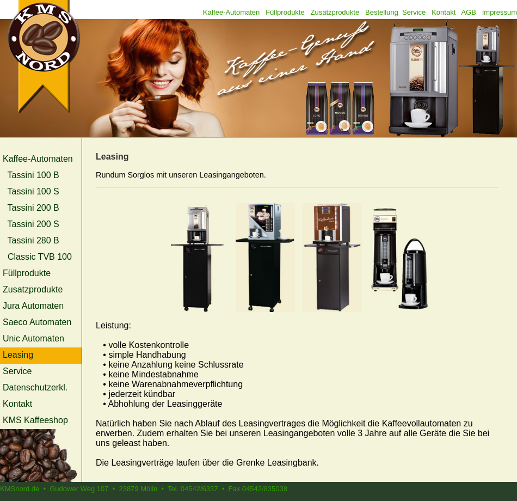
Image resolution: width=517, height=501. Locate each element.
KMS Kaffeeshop (35, 420)
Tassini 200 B (33, 207)
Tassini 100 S (33, 191)
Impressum (499, 12)
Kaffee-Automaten (231, 12)
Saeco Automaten (37, 322)
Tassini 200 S (33, 224)
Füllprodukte (285, 12)
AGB (468, 12)
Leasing (18, 354)
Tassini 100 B (33, 175)
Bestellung (381, 12)
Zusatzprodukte (335, 12)
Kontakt (444, 12)
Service (414, 12)
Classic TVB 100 (40, 256)
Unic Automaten (33, 338)
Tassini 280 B (33, 240)
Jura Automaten (33, 305)
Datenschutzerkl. (35, 387)
